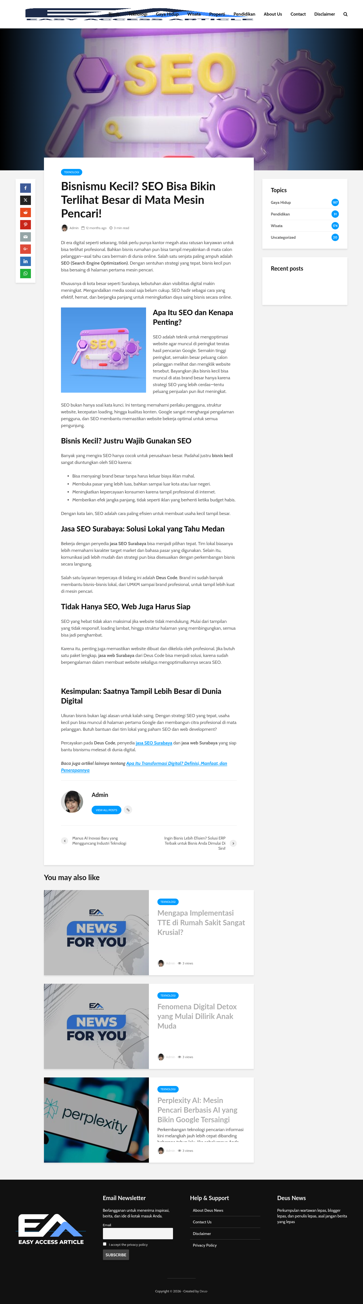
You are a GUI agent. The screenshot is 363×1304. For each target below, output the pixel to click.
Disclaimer (324, 14)
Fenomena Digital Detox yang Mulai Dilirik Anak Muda (197, 1016)
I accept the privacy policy (128, 1244)
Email (107, 1225)
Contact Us (202, 1222)
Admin (70, 228)
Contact (298, 14)
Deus (203, 1291)
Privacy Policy (205, 1245)
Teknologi (137, 14)
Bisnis (114, 14)
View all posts (106, 810)
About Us (273, 14)
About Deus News (208, 1210)
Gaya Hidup (167, 14)
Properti (217, 14)
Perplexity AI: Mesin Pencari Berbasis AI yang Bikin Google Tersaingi (197, 1110)
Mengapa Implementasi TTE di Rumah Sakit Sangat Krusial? (201, 922)
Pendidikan (244, 14)
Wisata (194, 14)
